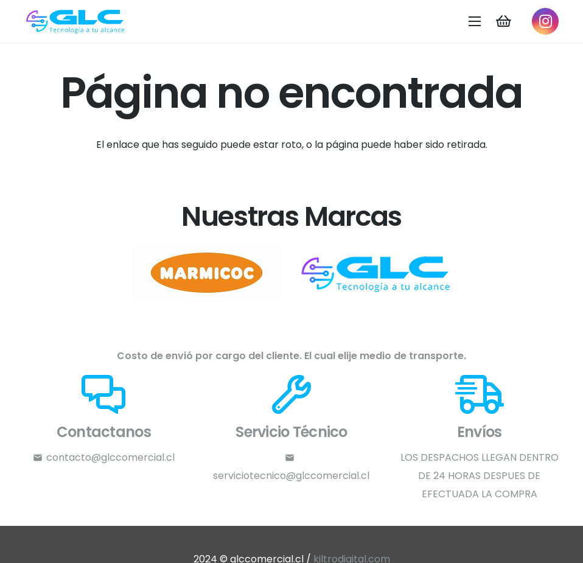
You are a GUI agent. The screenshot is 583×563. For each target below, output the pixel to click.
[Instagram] (545, 21)
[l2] (206, 273)
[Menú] (475, 21)
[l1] (377, 273)
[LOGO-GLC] (75, 21)
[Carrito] (503, 21)
